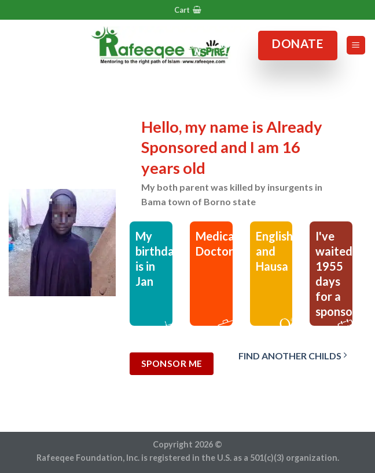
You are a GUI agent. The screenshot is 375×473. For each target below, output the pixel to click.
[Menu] (356, 45)
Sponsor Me (172, 363)
